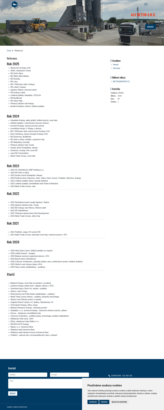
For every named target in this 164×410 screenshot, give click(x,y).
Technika (116, 68)
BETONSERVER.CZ (121, 81)
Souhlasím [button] (93, 402)
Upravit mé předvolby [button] (119, 402)
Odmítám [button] (104, 402)
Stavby (115, 65)
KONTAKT (150, 26)
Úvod (9, 51)
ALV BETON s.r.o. (143, 14)
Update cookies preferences (17, 407)
